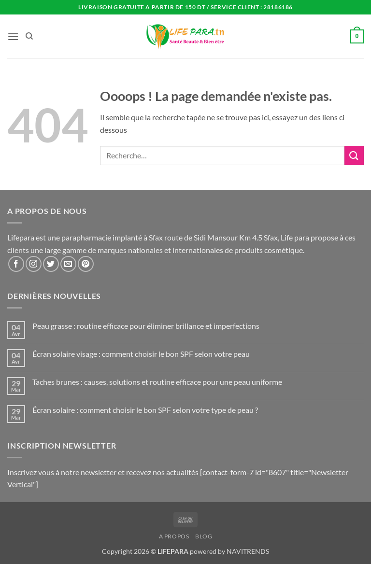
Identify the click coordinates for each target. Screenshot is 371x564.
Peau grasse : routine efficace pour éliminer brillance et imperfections (145, 325)
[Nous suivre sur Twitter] (51, 264)
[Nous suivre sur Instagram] (34, 264)
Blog (203, 536)
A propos (174, 536)
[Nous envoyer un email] (68, 264)
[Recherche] (29, 36)
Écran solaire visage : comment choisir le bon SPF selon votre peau (141, 353)
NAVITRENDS (248, 551)
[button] (13, 36)
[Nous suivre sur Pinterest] (86, 264)
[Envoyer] (354, 155)
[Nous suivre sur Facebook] (16, 264)
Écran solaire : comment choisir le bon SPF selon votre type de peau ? (145, 409)
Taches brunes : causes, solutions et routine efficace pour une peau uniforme (157, 381)
